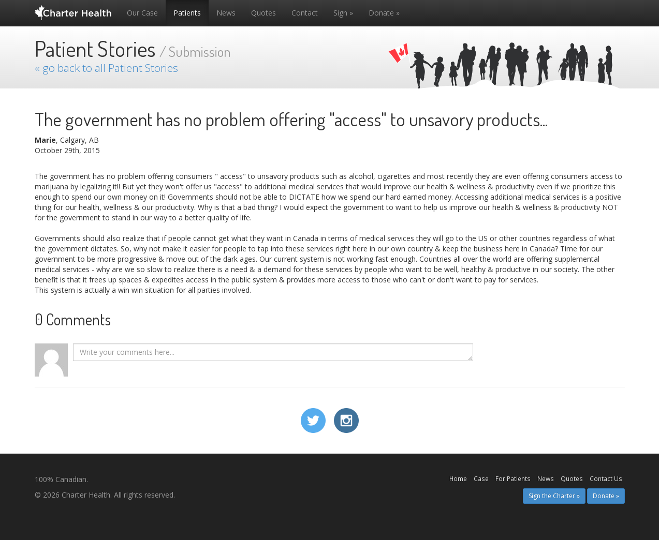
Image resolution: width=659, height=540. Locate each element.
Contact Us (606, 478)
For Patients (513, 478)
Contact (304, 13)
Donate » (384, 13)
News (226, 13)
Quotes (263, 13)
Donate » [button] (606, 495)
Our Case (142, 13)
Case (481, 478)
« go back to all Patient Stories (106, 68)
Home (458, 478)
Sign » (343, 13)
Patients (187, 13)
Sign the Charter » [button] (554, 495)
